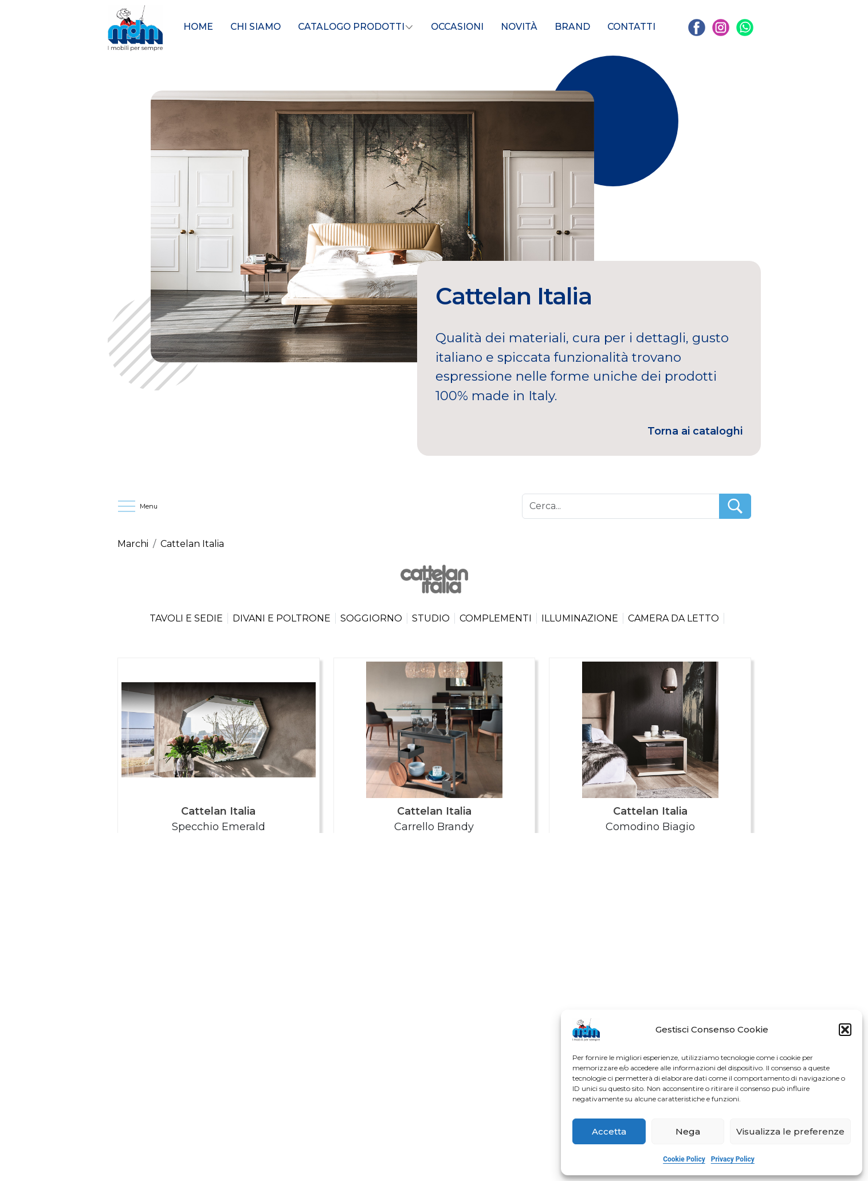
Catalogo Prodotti (351, 26)
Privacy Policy (733, 1159)
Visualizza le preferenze (790, 1131)
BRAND (572, 26)
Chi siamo (255, 26)
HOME (198, 26)
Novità (519, 26)
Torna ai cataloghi (695, 431)
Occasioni (457, 26)
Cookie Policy (684, 1159)
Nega (687, 1131)
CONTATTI (631, 26)
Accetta (609, 1131)
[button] (845, 1029)
